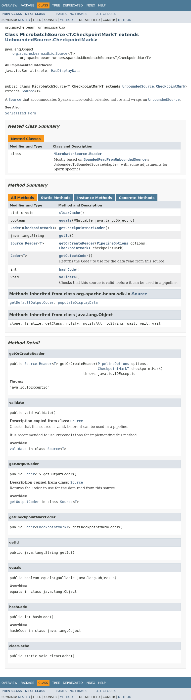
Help (102, 5)
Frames (61, 14)
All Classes (106, 14)
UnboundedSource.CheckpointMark (49, 39)
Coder (15, 228)
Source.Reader (24, 243)
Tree (56, 5)
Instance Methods (94, 198)
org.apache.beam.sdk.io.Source (39, 53)
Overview (9, 5)
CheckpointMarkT (38, 228)
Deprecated (73, 5)
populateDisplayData (78, 302)
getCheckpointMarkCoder (82, 228)
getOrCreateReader (77, 243)
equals (65, 220)
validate (67, 277)
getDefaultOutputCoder (32, 302)
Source (28, 91)
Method (66, 20)
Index (90, 5)
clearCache (69, 213)
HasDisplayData (65, 71)
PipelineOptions (112, 243)
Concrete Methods (137, 198)
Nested (24, 20)
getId (64, 236)
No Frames (78, 14)
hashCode (67, 269)
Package (27, 5)
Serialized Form (20, 113)
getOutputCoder (73, 256)
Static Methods (55, 198)
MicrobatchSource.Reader (78, 154)
